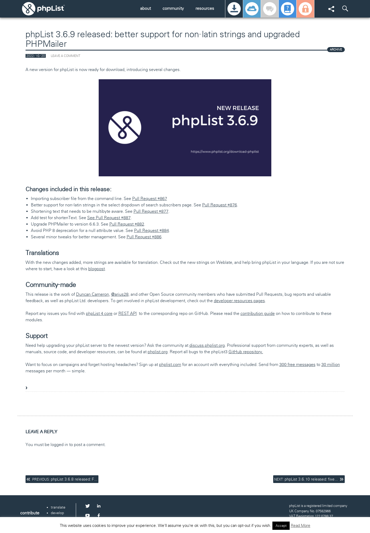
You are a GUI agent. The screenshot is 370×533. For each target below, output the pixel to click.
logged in (59, 444)
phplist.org (158, 351)
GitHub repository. (245, 351)
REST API (127, 313)
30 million (330, 364)
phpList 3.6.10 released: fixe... (306, 479)
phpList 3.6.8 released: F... (64, 479)
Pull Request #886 (144, 236)
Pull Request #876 (219, 204)
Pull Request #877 (151, 211)
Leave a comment (65, 56)
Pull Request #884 (151, 230)
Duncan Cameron (92, 294)
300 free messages (297, 364)
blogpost (96, 268)
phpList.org (51, 8)
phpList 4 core (99, 313)
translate (58, 507)
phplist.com (170, 364)
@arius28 (119, 294)
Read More (300, 525)
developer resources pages (239, 300)
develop (57, 513)
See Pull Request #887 (109, 217)
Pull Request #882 (126, 224)
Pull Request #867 (149, 198)
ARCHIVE (336, 49)
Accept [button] (281, 526)
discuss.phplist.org (207, 345)
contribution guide (257, 313)
